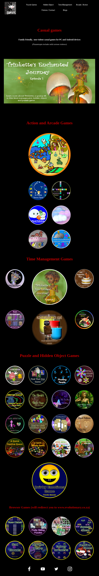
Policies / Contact (48, 10)
